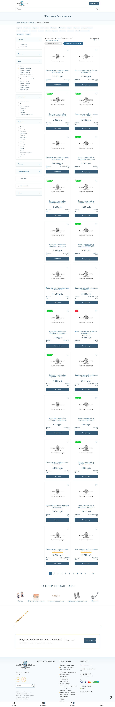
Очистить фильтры (72, 43)
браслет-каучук (24, 81)
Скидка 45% (23, 46)
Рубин (48, 31)
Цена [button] (20, 193)
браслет (22, 66)
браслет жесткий (25, 68)
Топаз (18, 31)
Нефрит (22, 154)
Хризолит (33, 31)
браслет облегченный (26, 76)
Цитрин (55, 31)
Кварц (69, 27)
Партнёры (64, 681)
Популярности (66, 38)
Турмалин (27, 27)
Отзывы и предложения (68, 672)
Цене (59, 38)
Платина (53, 27)
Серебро (35, 27)
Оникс (22, 156)
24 (96, 40)
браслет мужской (25, 70)
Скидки (62, 699)
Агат (21, 126)
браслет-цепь (24, 89)
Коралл (22, 150)
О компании (64, 679)
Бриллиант (44, 27)
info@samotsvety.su (88, 669)
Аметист (62, 27)
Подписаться (90, 640)
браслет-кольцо (25, 83)
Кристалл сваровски (26, 152)
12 (94, 40)
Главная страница (21, 22)
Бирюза (19, 27)
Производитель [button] (23, 171)
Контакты (64, 696)
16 (93, 574)
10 (85, 574)
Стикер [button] (20, 54)
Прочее (22, 110)
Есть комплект (24, 185)
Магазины (63, 676)
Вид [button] (19, 61)
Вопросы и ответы (66, 667)
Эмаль (28, 34)
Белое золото (24, 101)
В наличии (23, 178)
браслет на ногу (25, 72)
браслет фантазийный (27, 79)
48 (98, 40)
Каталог (31, 22)
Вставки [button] (21, 122)
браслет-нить (24, 85)
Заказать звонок (86, 665)
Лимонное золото (87, 27)
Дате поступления (51, 40)
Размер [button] (20, 164)
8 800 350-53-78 (85, 674)
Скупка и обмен (65, 669)
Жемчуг (41, 31)
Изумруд (22, 144)
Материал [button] (21, 97)
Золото (62, 31)
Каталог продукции (67, 665)
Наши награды (65, 683)
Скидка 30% (23, 44)
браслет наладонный (26, 74)
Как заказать (64, 674)
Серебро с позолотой (82, 31)
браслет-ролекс (25, 87)
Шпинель (70, 31)
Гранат (76, 27)
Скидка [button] (20, 39)
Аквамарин (20, 34)
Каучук (25, 31)
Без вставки (23, 133)
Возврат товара (66, 690)
